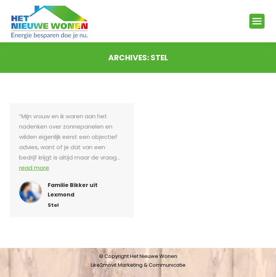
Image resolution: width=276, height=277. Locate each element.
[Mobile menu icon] (257, 21)
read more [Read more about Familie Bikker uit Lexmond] (34, 168)
